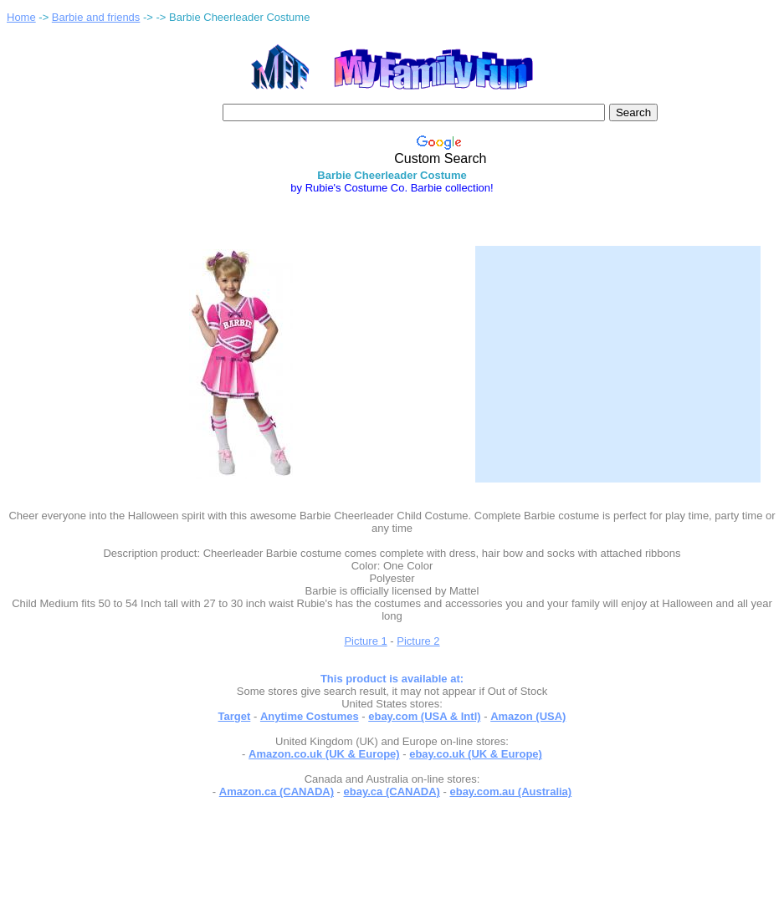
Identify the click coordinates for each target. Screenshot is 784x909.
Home (21, 17)
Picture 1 (365, 641)
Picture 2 (418, 641)
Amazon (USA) (528, 716)
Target (234, 716)
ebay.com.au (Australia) (510, 791)
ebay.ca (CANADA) (392, 791)
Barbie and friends (96, 17)
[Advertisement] (617, 353)
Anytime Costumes (309, 716)
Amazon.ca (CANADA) (276, 791)
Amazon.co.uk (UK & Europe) (324, 754)
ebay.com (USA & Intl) (424, 716)
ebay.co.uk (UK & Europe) (475, 754)
